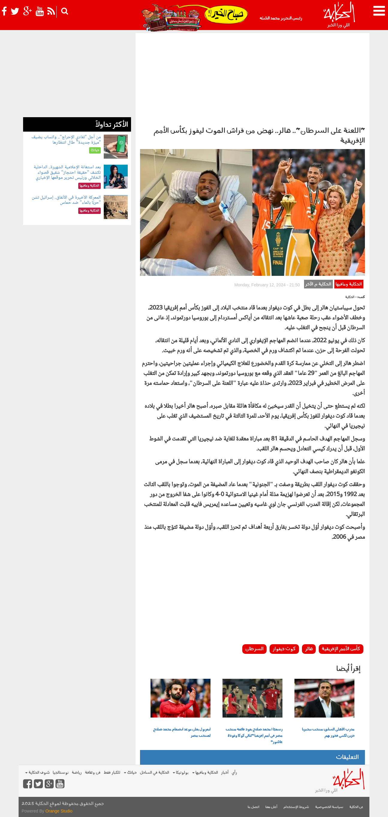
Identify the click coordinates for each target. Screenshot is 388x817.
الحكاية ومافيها (349, 284)
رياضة (77, 773)
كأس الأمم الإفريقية (341, 649)
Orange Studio (58, 811)
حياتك (130, 773)
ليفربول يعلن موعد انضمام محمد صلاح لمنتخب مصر (181, 733)
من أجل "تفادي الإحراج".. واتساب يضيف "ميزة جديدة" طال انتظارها (66, 140)
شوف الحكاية (37, 773)
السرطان (254, 649)
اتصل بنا (253, 807)
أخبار (224, 773)
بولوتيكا (181, 773)
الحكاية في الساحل (154, 773)
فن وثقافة (92, 773)
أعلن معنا (271, 807)
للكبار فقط (111, 773)
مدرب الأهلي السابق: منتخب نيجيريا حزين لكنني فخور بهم (328, 733)
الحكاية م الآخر (318, 284)
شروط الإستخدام (296, 807)
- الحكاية (351, 297)
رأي (234, 773)
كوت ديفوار (284, 649)
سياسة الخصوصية (329, 807)
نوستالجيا (61, 773)
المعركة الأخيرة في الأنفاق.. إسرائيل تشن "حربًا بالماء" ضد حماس (66, 200)
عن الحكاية (356, 807)
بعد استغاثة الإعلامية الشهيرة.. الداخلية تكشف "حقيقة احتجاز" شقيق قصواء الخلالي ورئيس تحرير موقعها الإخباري (67, 172)
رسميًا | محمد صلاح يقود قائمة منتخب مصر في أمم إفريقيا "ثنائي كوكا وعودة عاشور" (253, 736)
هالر (309, 649)
